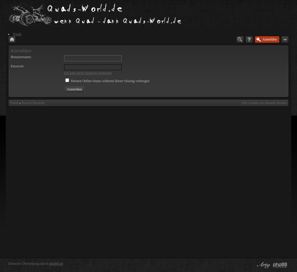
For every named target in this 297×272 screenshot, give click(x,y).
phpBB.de (56, 264)
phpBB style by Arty (263, 265)
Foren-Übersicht (33, 103)
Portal (14, 103)
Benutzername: (21, 57)
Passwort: (17, 66)
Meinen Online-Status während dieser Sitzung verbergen (107, 81)
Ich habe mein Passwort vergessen (88, 73)
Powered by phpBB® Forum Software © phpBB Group (280, 265)
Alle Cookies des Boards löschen (264, 103)
